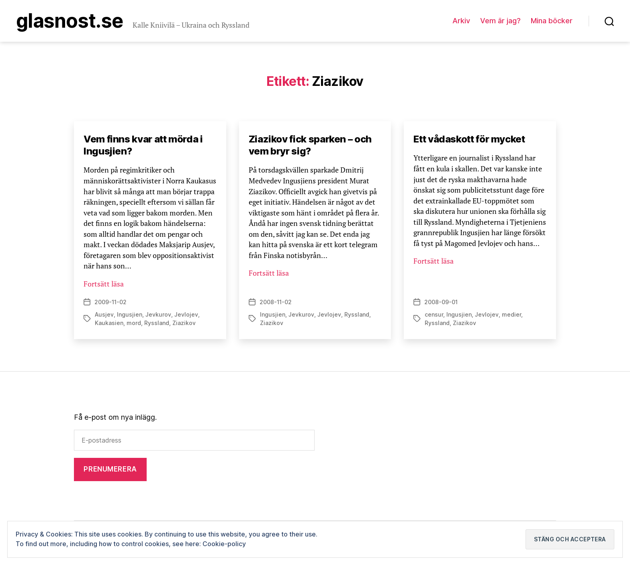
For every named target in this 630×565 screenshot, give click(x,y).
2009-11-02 (110, 302)
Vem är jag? (500, 20)
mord (134, 322)
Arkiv (461, 20)
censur (434, 314)
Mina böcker (552, 20)
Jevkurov (158, 314)
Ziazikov (184, 322)
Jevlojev (186, 314)
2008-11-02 (276, 302)
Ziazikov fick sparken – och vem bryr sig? (310, 145)
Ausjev (104, 314)
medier (511, 314)
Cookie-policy (224, 544)
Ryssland (156, 322)
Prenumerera (110, 469)
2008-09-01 (441, 302)
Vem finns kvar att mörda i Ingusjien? (143, 145)
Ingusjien (129, 314)
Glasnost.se (69, 20)
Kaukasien (109, 322)
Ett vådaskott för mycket (469, 139)
